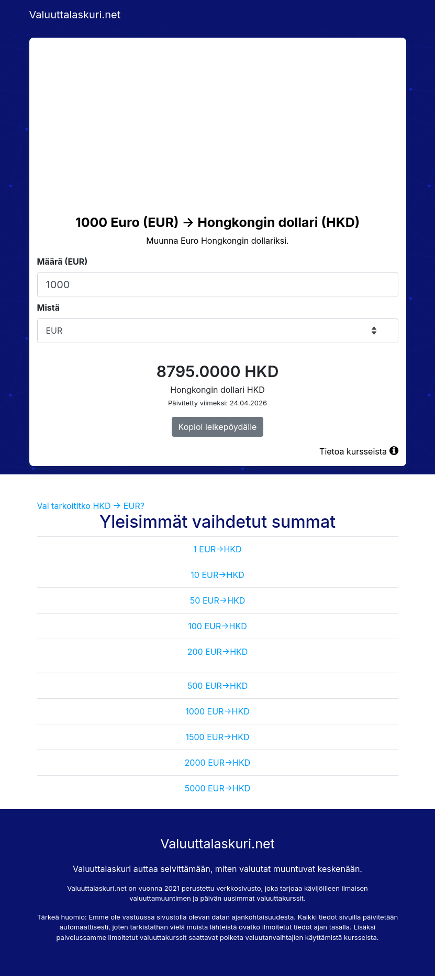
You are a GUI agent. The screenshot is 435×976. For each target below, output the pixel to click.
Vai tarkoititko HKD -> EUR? (90, 506)
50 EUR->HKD (217, 600)
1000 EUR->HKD (217, 711)
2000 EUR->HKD (218, 762)
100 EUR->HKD (217, 626)
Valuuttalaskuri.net (75, 14)
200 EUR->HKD (217, 651)
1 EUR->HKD (217, 549)
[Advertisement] (217, 116)
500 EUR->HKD (217, 685)
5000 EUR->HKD (218, 788)
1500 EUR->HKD (218, 737)
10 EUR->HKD (217, 575)
